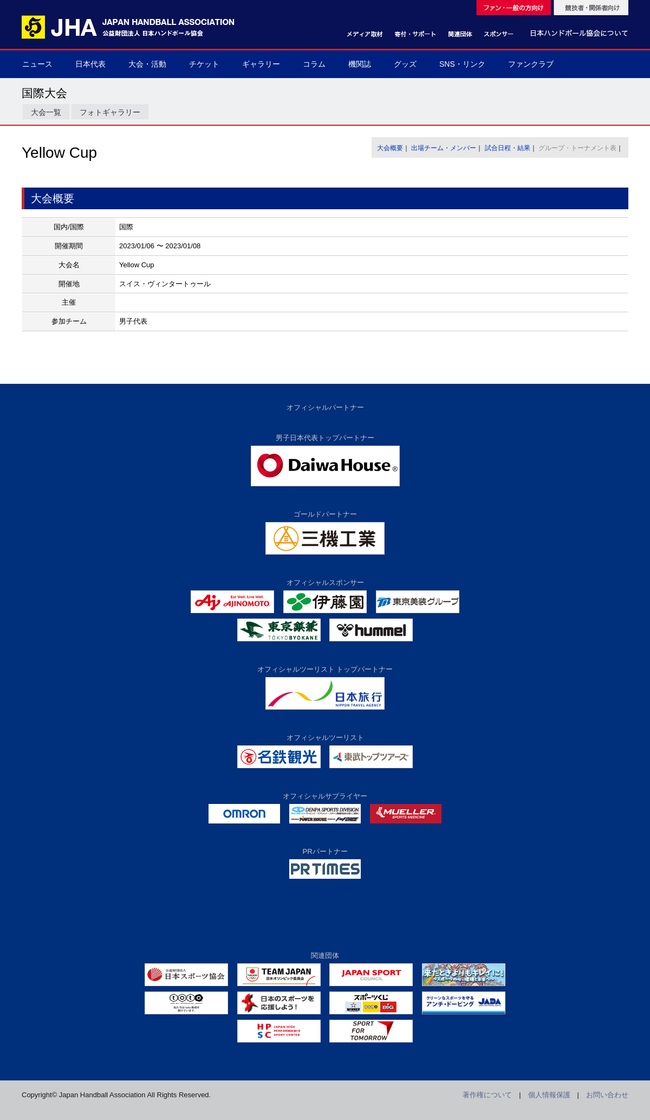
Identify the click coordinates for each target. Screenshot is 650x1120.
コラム (314, 64)
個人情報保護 (549, 1095)
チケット (204, 64)
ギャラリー (261, 64)
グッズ (405, 64)
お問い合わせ (607, 1095)
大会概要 (390, 148)
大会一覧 (46, 112)
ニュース (37, 64)
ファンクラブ (531, 64)
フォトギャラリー (110, 112)
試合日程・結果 (507, 148)
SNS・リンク (462, 64)
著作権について (487, 1095)
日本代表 (90, 64)
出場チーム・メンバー (443, 148)
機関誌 (359, 64)
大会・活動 (147, 64)
